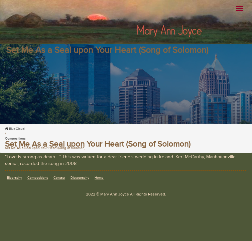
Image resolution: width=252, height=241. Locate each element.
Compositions (37, 178)
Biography (14, 178)
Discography (80, 178)
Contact (59, 178)
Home (99, 178)
